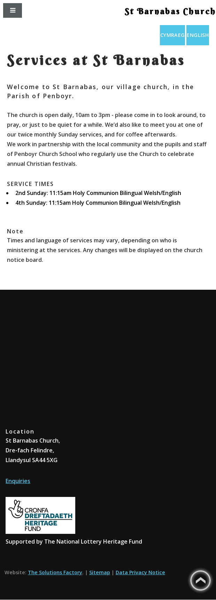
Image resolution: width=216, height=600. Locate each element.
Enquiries (18, 481)
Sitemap (99, 572)
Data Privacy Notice (140, 572)
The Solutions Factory (55, 572)
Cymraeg (172, 35)
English (198, 35)
